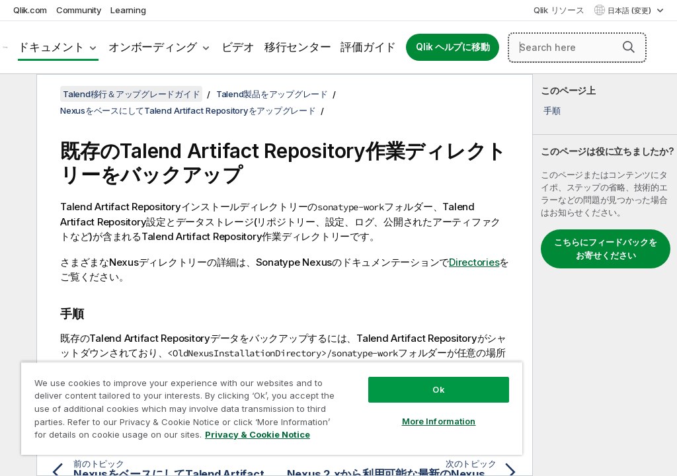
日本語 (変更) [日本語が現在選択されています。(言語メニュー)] (630, 10)
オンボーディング (152, 47)
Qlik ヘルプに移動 (452, 47)
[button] (629, 47)
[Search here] (577, 47)
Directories (474, 262)
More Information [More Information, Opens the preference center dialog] (439, 421)
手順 (552, 110)
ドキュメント (51, 47)
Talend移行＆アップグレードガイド (131, 94)
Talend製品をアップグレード (272, 94)
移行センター (297, 47)
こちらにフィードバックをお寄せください (605, 248)
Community (79, 10)
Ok (438, 389)
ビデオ (238, 47)
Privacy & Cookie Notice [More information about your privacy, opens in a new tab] (257, 434)
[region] (271, 408)
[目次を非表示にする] (16, 94)
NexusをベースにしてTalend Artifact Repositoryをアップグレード (188, 110)
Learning (127, 10)
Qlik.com (30, 10)
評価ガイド (368, 47)
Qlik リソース (559, 10)
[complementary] (605, 275)
